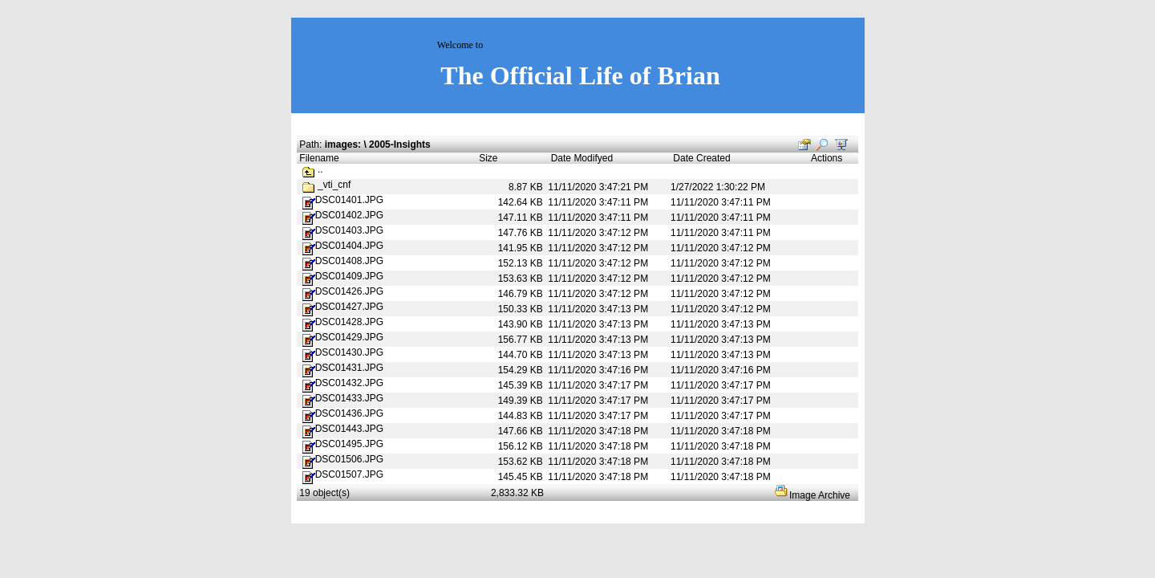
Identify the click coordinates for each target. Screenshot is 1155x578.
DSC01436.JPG (342, 413)
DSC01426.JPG (342, 291)
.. (312, 169)
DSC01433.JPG (342, 398)
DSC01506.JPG (342, 459)
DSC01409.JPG (342, 276)
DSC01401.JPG (342, 200)
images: (343, 144)
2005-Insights (400, 144)
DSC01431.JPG (342, 367)
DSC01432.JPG (342, 383)
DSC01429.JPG (342, 337)
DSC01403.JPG (342, 230)
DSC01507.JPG (342, 474)
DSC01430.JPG (342, 352)
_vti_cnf (334, 184)
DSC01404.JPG (342, 245)
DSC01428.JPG (342, 322)
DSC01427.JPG (342, 306)
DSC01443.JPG (342, 428)
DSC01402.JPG (342, 215)
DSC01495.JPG (342, 444)
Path (309, 144)
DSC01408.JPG (342, 261)
